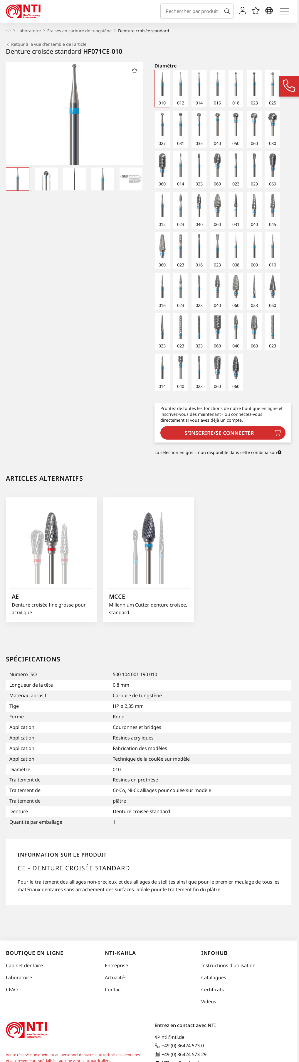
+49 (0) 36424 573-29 (180, 1054)
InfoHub (214, 952)
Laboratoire (19, 977)
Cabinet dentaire (24, 965)
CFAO (12, 989)
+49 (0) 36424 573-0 (179, 1046)
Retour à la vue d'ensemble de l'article (46, 44)
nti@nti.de (169, 1037)
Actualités (116, 977)
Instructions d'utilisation (228, 965)
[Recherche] (228, 11)
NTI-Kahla (120, 952)
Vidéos (208, 1001)
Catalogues (213, 977)
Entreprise (116, 965)
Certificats (212, 989)
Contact (113, 989)
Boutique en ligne (34, 952)
